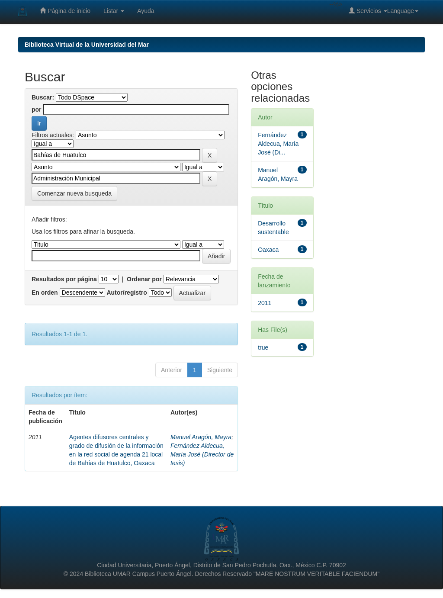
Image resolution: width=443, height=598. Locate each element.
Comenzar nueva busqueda (74, 193)
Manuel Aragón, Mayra (200, 437)
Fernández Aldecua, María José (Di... (278, 144)
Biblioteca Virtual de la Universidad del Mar (87, 44)
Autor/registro (126, 292)
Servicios (368, 10)
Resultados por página (64, 279)
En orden (45, 292)
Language (402, 10)
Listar (113, 10)
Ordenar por (144, 279)
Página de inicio (65, 10)
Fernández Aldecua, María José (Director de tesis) (202, 454)
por (37, 109)
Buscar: (43, 97)
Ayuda (145, 10)
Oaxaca (268, 249)
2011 (264, 302)
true (263, 347)
